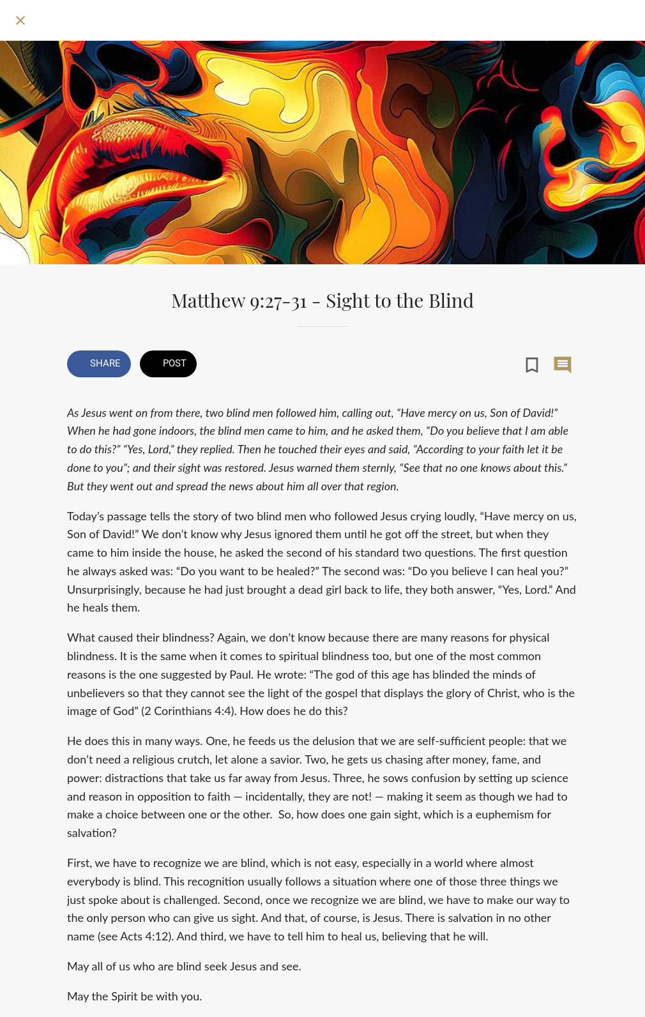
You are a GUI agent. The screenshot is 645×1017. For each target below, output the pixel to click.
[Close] (20, 20)
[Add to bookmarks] (532, 365)
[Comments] (562, 365)
